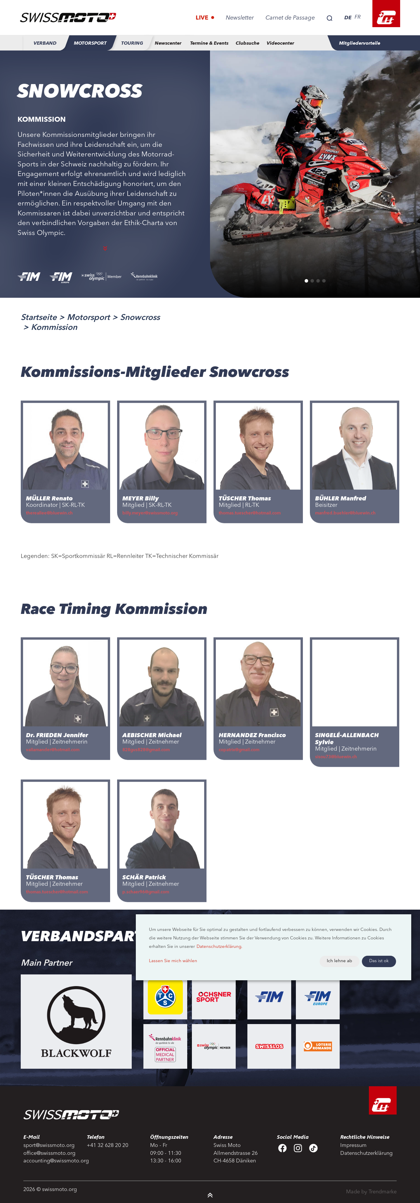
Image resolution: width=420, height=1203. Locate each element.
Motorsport (88, 318)
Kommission (54, 328)
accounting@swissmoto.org (51, 1161)
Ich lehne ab (339, 961)
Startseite (39, 318)
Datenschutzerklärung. (219, 947)
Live (203, 18)
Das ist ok (379, 961)
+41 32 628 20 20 (107, 1145)
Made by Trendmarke (371, 1192)
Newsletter (240, 18)
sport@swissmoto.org (48, 1145)
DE (348, 17)
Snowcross (140, 318)
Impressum (353, 1145)
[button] (306, 281)
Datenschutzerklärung (366, 1153)
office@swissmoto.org (49, 1153)
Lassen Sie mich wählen (173, 961)
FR (358, 17)
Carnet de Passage (290, 18)
